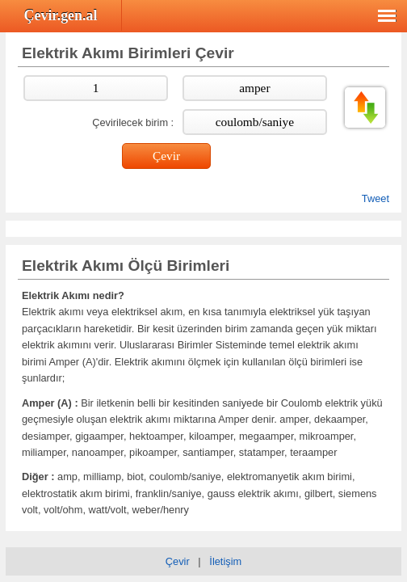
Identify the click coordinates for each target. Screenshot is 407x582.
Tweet (375, 198)
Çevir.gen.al (61, 15)
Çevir (178, 561)
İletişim (225, 561)
